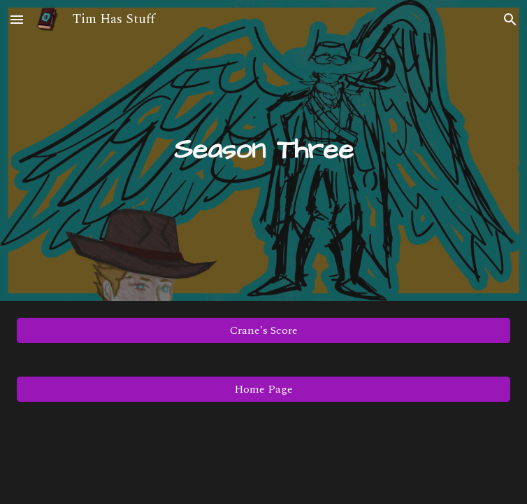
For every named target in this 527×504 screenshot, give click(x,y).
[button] (17, 19)
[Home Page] (263, 389)
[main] (264, 150)
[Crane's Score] (263, 330)
